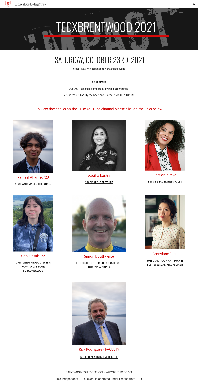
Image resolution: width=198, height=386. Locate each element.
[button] (194, 4)
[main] (106, 29)
